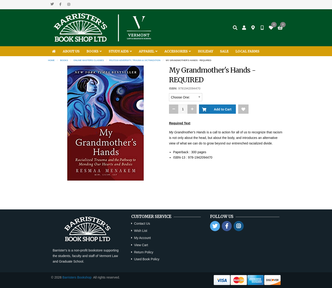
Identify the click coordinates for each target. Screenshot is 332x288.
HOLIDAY (205, 51)
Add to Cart (221, 109)
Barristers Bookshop (77, 277)
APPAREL (148, 51)
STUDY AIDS (120, 51)
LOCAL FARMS (247, 51)
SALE (224, 51)
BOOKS (94, 51)
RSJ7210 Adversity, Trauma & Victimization (134, 60)
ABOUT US (71, 51)
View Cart (141, 245)
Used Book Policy (146, 259)
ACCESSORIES (177, 51)
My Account (142, 238)
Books (64, 60)
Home (51, 60)
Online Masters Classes (89, 60)
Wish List (140, 231)
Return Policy (143, 252)
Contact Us (142, 223)
